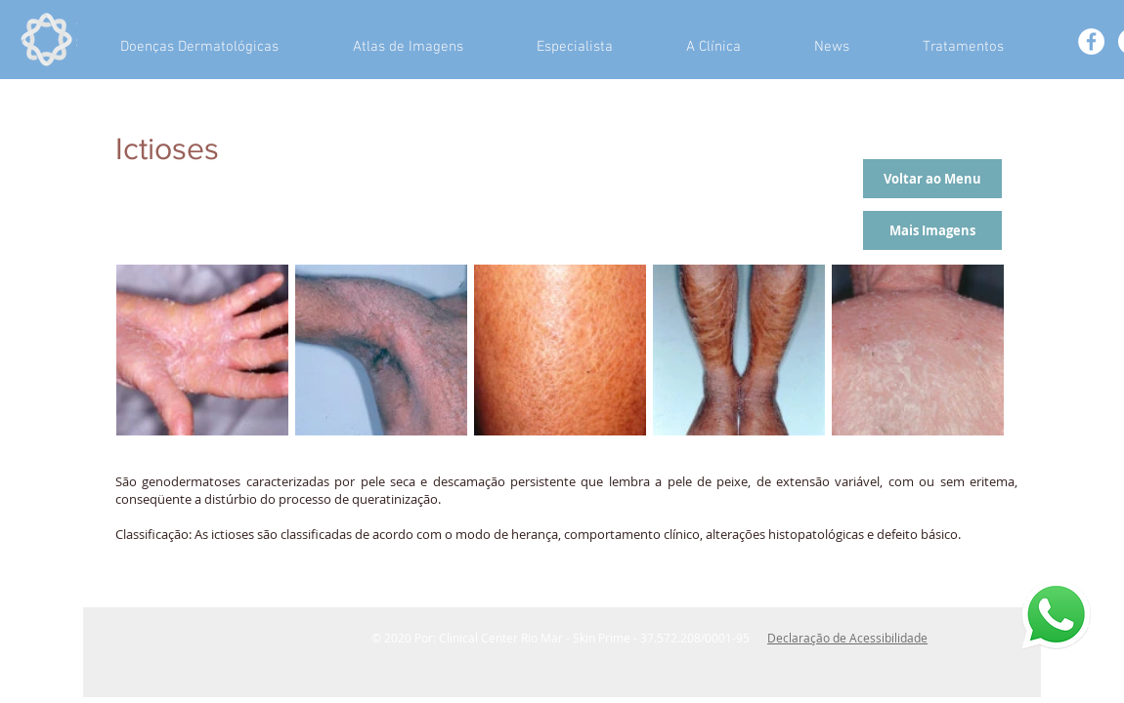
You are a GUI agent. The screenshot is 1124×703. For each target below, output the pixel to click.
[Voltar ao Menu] (932, 178)
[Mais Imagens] (932, 230)
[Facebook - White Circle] (1091, 41)
